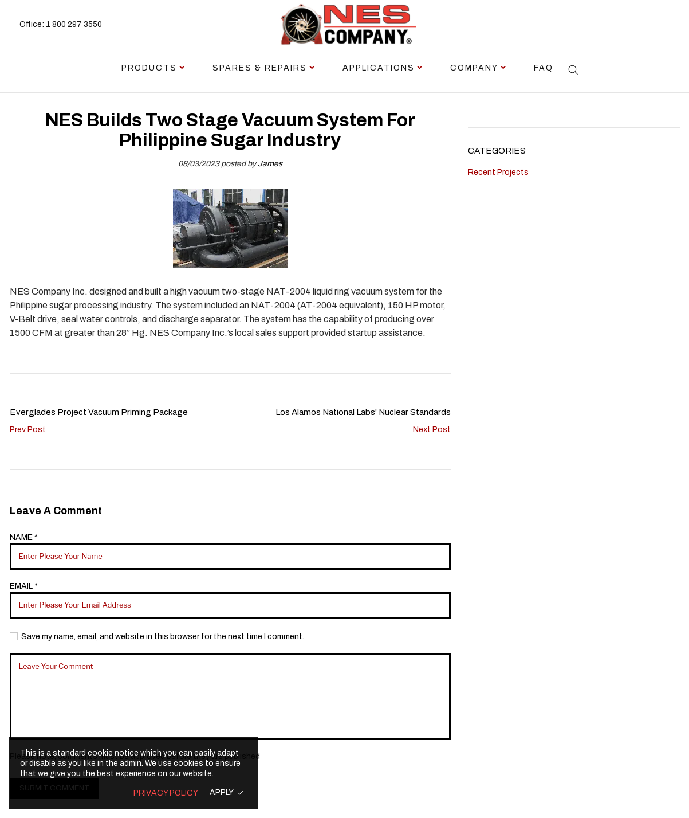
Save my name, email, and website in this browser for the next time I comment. (162, 636)
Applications (378, 68)
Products (149, 68)
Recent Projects (498, 172)
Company (474, 68)
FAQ (543, 68)
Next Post (432, 429)
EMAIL (24, 586)
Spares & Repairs (259, 68)
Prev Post (28, 429)
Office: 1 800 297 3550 (60, 24)
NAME (24, 537)
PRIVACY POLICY (165, 793)
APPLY (222, 792)
